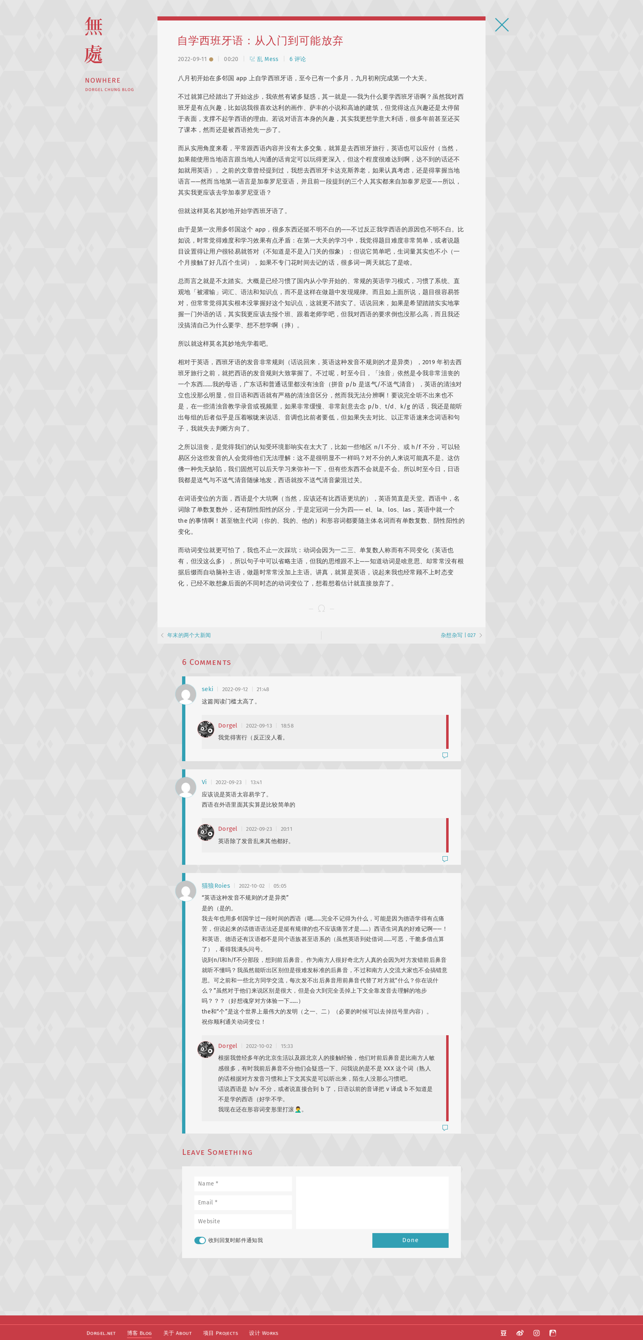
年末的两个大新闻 (189, 635)
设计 (260, 1331)
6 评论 (298, 59)
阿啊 (553, 1331)
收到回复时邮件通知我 (228, 1240)
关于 (175, 1331)
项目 (217, 1331)
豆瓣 (505, 1331)
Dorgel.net (101, 1331)
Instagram (537, 1331)
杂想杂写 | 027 (458, 635)
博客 (138, 1331)
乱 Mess (263, 59)
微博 (521, 1331)
